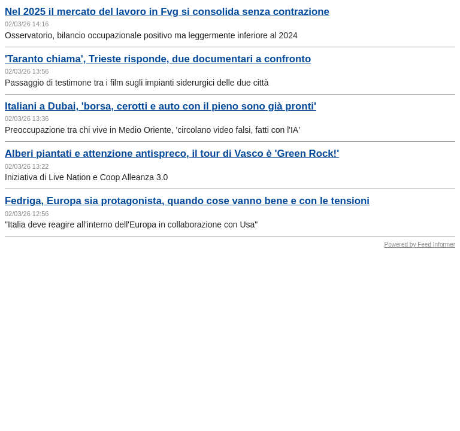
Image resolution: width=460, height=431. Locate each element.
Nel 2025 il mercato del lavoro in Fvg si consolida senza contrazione (167, 11)
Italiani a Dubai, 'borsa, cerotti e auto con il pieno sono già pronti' (160, 106)
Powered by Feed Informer (420, 244)
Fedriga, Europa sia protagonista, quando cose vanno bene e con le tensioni (187, 201)
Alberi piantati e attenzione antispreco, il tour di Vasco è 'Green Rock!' (172, 153)
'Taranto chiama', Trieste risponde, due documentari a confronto (158, 59)
